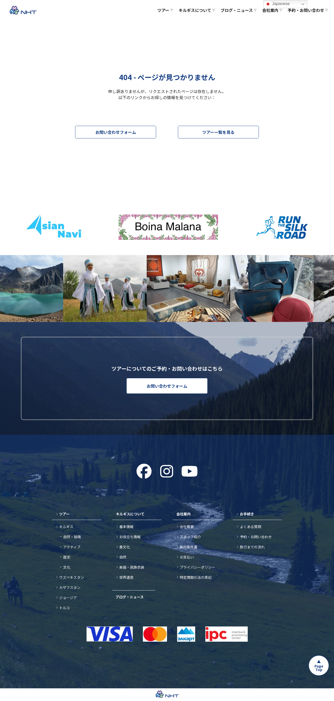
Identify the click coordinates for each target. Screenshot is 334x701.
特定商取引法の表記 (196, 577)
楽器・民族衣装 (131, 567)
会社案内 (183, 513)
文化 (66, 567)
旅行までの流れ (252, 546)
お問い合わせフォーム (115, 132)
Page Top (318, 667)
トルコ (64, 607)
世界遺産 (126, 577)
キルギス (66, 526)
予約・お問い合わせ (256, 536)
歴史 (66, 557)
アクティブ (71, 546)
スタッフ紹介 (190, 536)
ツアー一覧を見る (218, 132)
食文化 (124, 546)
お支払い (187, 557)
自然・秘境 (72, 536)
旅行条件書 (188, 546)
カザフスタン (69, 587)
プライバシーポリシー (197, 567)
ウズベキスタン (71, 577)
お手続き (247, 513)
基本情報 (126, 526)
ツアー (64, 513)
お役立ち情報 (130, 536)
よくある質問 (250, 526)
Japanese (277, 4)
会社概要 (187, 526)
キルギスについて (130, 513)
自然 (122, 557)
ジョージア (68, 597)
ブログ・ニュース (129, 596)
